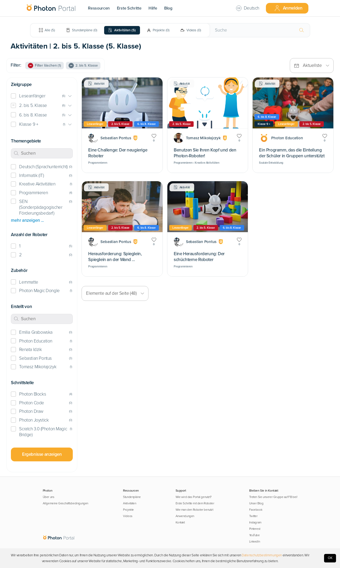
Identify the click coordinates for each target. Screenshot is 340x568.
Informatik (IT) (31, 175)
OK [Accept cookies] (330, 558)
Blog (168, 8)
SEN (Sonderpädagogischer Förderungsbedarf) (40, 207)
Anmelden (288, 8)
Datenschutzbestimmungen (262, 555)
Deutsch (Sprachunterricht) (43, 167)
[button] (42, 96)
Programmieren (33, 193)
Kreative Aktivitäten (37, 184)
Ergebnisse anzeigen (42, 454)
